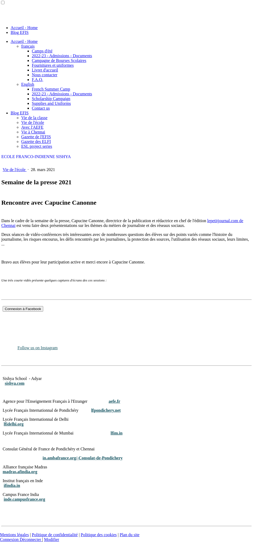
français (28, 46)
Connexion (10, 539)
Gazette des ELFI (36, 141)
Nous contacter (44, 75)
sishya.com (14, 383)
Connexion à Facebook (23, 309)
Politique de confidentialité (55, 534)
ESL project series (36, 146)
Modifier (51, 539)
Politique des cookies (99, 534)
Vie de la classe (34, 117)
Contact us (41, 108)
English (27, 84)
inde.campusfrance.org (24, 499)
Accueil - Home (24, 27)
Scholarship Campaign (51, 98)
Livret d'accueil (45, 70)
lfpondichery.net (106, 410)
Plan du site (130, 534)
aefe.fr (114, 401)
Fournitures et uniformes (53, 65)
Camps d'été (42, 51)
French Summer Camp (51, 89)
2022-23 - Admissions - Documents (62, 55)
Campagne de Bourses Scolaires (59, 60)
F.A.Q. (37, 79)
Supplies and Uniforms (51, 103)
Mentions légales (14, 534)
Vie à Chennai (33, 132)
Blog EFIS (20, 32)
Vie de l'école (32, 122)
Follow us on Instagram (37, 348)
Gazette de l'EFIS (36, 137)
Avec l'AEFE (32, 127)
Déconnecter (31, 539)
